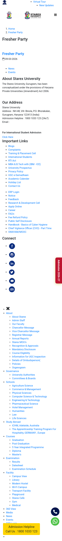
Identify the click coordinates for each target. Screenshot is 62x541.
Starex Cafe (18, 498)
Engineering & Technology (26, 400)
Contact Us (14, 186)
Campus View (19, 476)
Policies (16, 363)
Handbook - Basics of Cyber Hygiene (27, 224)
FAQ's (11, 213)
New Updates (46, 5)
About (9, 313)
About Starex (19, 316)
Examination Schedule (24, 469)
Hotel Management (22, 407)
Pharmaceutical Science (25, 403)
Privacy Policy (15, 171)
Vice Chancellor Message (25, 331)
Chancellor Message (23, 327)
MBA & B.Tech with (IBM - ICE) (24, 164)
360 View (11, 508)
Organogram (19, 367)
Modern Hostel (20, 483)
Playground (18, 494)
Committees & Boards (24, 378)
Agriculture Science (22, 385)
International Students (20, 157)
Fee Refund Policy (18, 217)
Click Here (7, 137)
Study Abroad (13, 421)
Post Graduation (20, 443)
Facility (10, 472)
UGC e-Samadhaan (18, 175)
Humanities (18, 411)
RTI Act (12, 160)
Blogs (11, 146)
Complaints (14, 149)
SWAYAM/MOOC (17, 231)
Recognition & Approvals (25, 345)
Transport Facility (21, 490)
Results (16, 461)
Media (9, 512)
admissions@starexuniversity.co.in (28, 122)
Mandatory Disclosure (24, 349)
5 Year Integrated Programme (28, 447)
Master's (16, 454)
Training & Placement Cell (22, 153)
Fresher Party (15, 32)
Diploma (16, 450)
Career (11, 210)
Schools (10, 382)
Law (14, 414)
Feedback (13, 199)
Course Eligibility (21, 353)
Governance (12, 371)
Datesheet (17, 465)
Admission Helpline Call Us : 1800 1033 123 (21, 529)
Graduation (18, 440)
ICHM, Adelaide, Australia (25, 425)
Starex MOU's (19, 342)
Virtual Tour (39, 1)
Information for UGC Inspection (29, 356)
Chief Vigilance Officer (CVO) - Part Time (30, 228)
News (11, 68)
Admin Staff (18, 320)
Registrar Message (22, 334)
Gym (14, 501)
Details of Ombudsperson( (26, 360)
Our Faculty (18, 324)
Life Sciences (19, 418)
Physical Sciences (21, 392)
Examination (12, 458)
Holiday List (14, 182)
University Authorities (23, 374)
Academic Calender (18, 178)
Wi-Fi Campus (19, 487)
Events (11, 72)
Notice (11, 195)
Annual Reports (20, 338)
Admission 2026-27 (58, 270)
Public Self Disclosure (20, 221)
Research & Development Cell (24, 202)
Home (11, 28)
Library (15, 479)
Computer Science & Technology (29, 396)
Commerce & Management (26, 389)
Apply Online (15, 206)
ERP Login (13, 192)
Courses (10, 436)
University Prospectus (20, 167)
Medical (16, 505)
